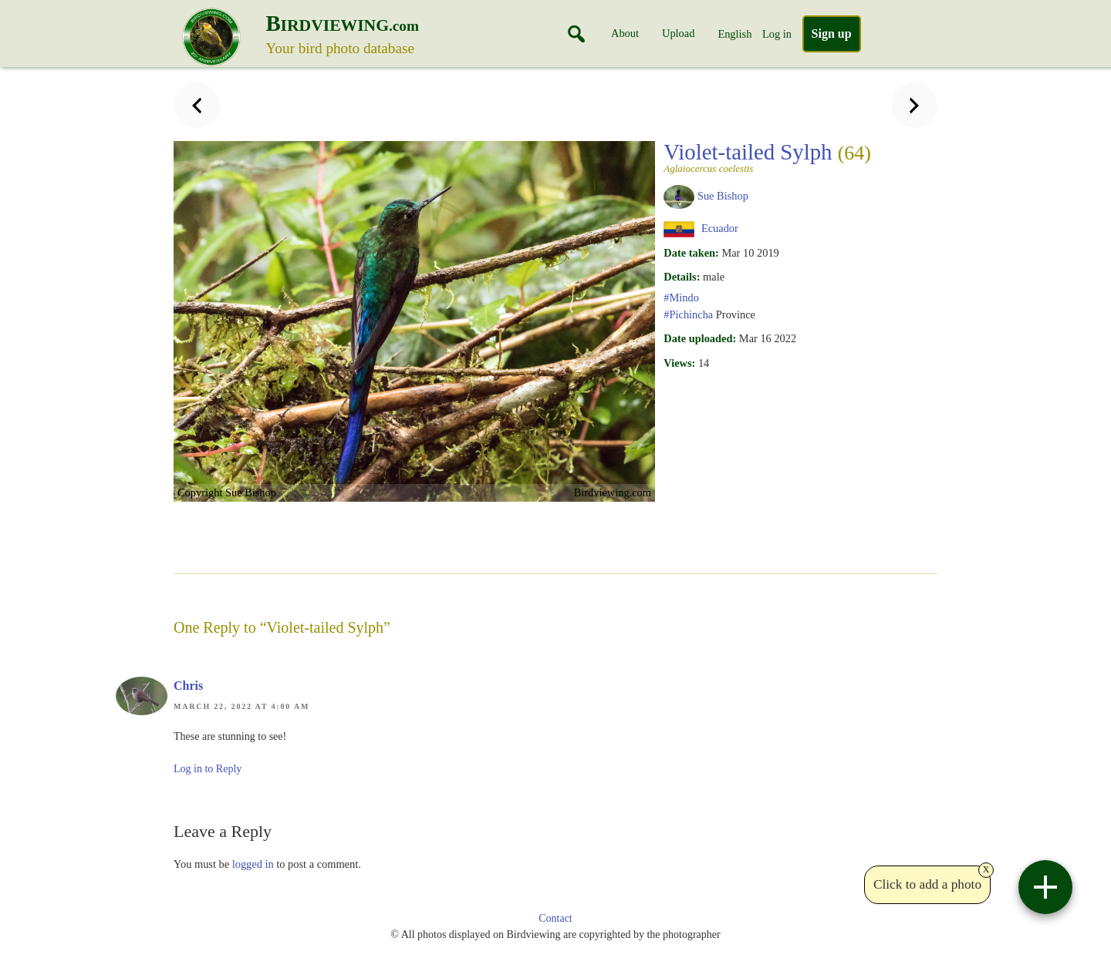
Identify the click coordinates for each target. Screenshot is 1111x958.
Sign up (832, 33)
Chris (188, 685)
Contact (555, 918)
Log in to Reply (207, 769)
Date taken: (691, 253)
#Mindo (681, 297)
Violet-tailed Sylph (767, 156)
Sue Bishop (722, 196)
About (625, 33)
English (734, 34)
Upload (678, 33)
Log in (777, 34)
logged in (253, 864)
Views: (679, 363)
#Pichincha (688, 314)
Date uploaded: (700, 338)
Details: (682, 277)
